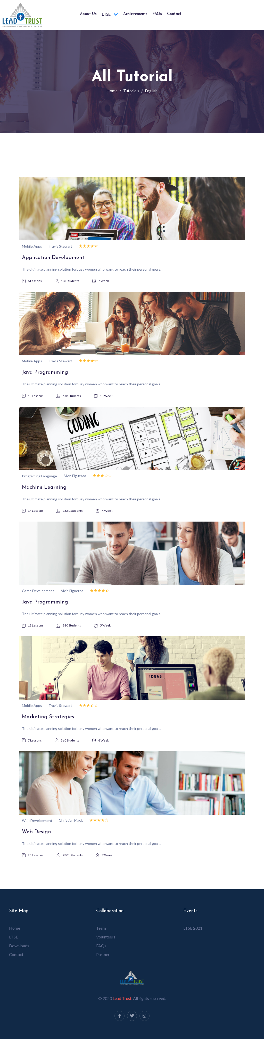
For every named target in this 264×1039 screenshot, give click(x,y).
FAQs (157, 14)
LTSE (110, 15)
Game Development (38, 591)
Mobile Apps (32, 246)
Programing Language (39, 476)
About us (88, 14)
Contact (174, 14)
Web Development (37, 820)
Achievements (135, 14)
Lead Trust (122, 998)
